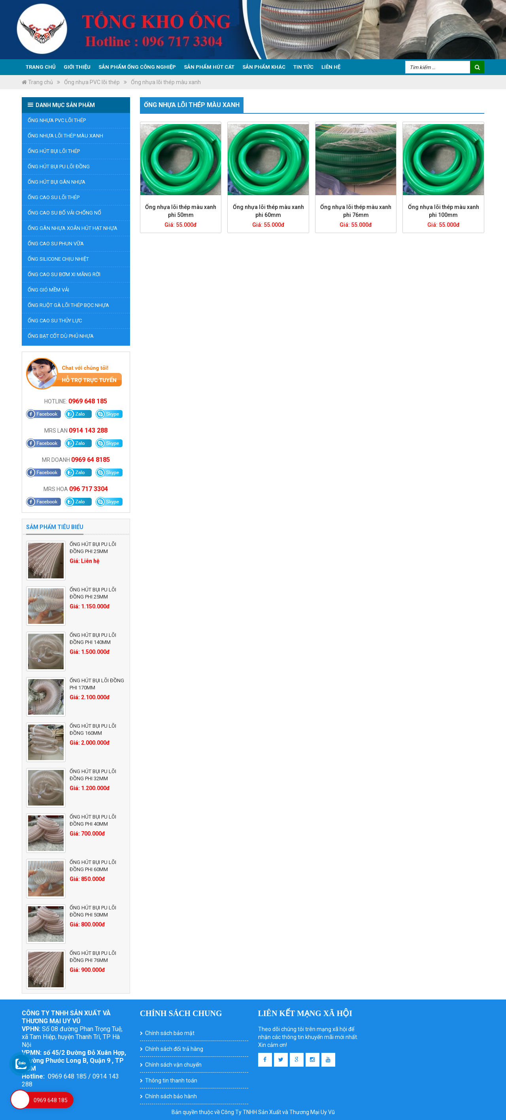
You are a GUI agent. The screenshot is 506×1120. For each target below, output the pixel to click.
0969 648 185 (87, 401)
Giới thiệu (77, 67)
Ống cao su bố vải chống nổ (64, 213)
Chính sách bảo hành (171, 1096)
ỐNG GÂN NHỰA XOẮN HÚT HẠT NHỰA (72, 228)
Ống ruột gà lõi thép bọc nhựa (68, 305)
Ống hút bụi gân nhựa (56, 182)
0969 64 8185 (90, 459)
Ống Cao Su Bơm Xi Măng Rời (64, 274)
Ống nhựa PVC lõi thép (92, 82)
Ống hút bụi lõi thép (54, 151)
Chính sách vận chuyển (173, 1065)
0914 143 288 (88, 430)
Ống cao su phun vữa (56, 244)
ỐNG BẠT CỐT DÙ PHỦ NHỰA (61, 336)
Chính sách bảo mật (169, 1033)
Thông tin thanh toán (171, 1080)
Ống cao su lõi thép (53, 197)
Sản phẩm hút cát (209, 67)
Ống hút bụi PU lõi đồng (59, 166)
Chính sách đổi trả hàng (174, 1049)
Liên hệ (330, 67)
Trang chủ (41, 67)
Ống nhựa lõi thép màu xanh (166, 82)
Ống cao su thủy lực (55, 321)
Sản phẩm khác (263, 67)
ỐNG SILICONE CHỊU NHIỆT (58, 259)
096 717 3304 (88, 489)
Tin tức (303, 67)
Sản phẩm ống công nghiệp (137, 67)
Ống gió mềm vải (48, 290)
